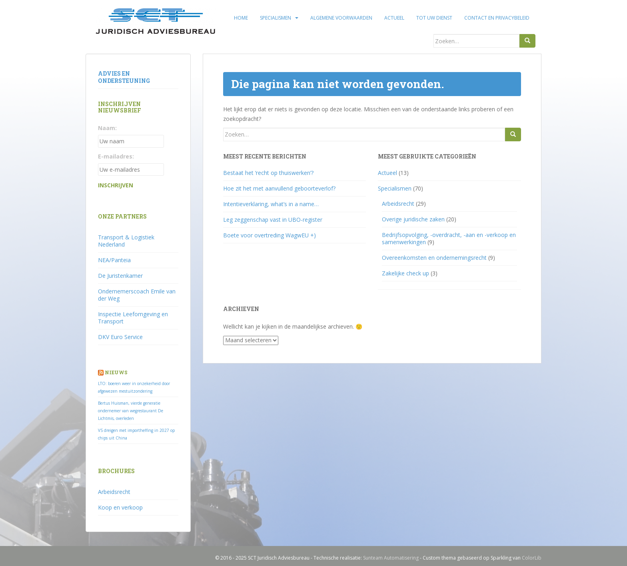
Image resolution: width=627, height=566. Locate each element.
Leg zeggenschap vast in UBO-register (272, 219)
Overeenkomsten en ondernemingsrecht (434, 257)
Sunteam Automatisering (391, 557)
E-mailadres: (116, 156)
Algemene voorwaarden (341, 17)
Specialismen (275, 17)
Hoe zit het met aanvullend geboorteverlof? (279, 188)
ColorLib (531, 557)
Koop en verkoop (120, 507)
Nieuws (116, 372)
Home (241, 17)
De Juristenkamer (120, 275)
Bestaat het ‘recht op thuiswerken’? (268, 173)
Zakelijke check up (405, 273)
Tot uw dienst (434, 17)
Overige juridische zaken (413, 219)
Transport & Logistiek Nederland (126, 240)
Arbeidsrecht (398, 203)
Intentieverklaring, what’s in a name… (271, 204)
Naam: (107, 128)
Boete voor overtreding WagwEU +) (269, 235)
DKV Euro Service (120, 337)
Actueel (394, 17)
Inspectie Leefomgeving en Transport (133, 317)
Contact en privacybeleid (496, 17)
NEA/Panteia (114, 260)
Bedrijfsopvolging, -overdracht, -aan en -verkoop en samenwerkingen (449, 238)
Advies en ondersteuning (124, 77)
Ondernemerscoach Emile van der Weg (137, 294)
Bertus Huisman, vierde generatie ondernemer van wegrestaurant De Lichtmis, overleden (130, 410)
